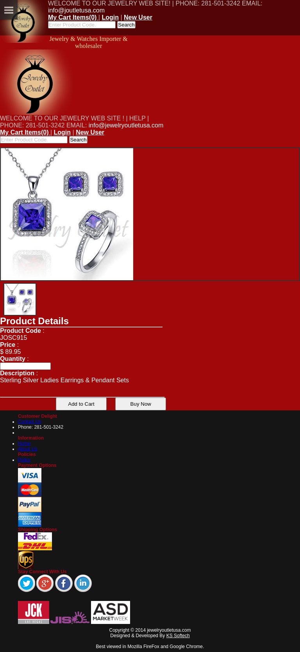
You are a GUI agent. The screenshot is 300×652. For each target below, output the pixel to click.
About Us (27, 449)
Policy (24, 460)
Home (24, 443)
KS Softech (178, 635)
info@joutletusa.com (76, 10)
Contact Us (29, 421)
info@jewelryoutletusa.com (126, 125)
